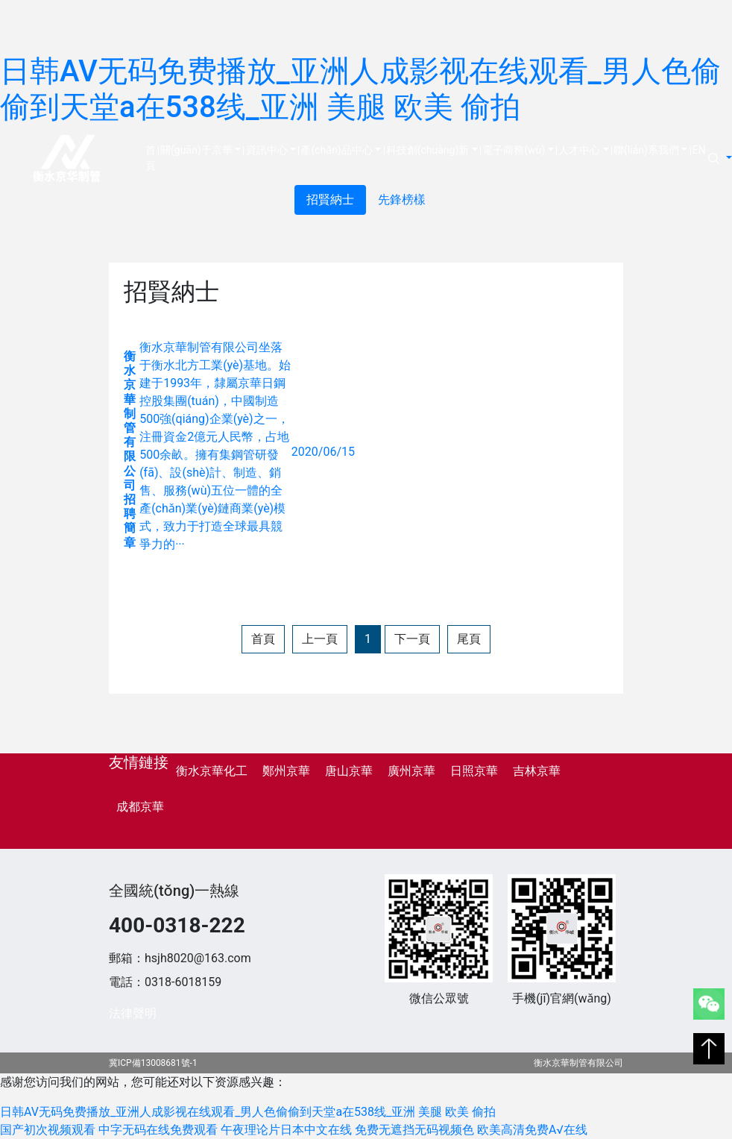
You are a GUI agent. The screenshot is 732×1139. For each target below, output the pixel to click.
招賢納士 (330, 199)
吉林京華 (537, 771)
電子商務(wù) (513, 150)
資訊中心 (267, 150)
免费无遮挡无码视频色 (414, 1130)
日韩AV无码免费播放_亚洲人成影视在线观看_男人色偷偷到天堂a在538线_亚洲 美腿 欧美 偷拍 (360, 89)
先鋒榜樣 (402, 199)
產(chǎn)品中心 (336, 150)
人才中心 (579, 150)
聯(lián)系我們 (646, 150)
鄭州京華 (286, 771)
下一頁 (412, 639)
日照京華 (474, 771)
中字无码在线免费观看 (158, 1130)
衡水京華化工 (211, 771)
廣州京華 (411, 771)
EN (699, 150)
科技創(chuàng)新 (428, 150)
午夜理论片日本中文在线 (286, 1130)
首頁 (151, 158)
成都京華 (140, 807)
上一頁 (320, 639)
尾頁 (469, 639)
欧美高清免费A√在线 (532, 1130)
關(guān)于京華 (196, 150)
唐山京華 (349, 771)
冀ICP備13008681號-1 (153, 1063)
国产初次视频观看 (47, 1130)
